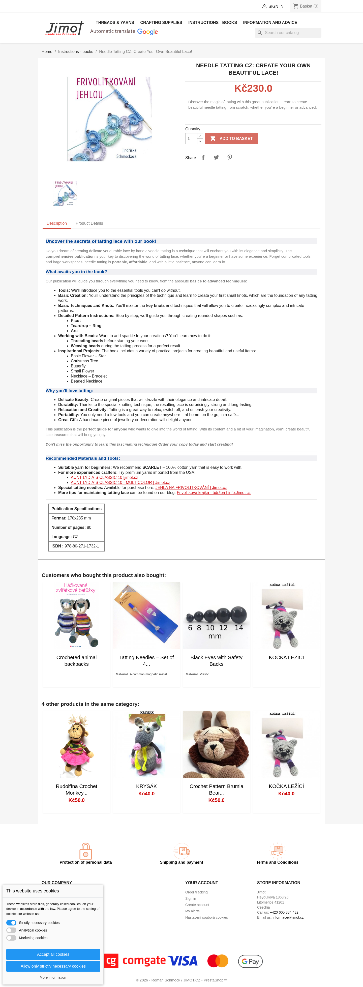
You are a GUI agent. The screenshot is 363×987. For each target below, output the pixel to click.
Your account (201, 883)
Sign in (190, 898)
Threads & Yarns (115, 22)
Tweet (216, 157)
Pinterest (230, 157)
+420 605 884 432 (284, 912)
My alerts (192, 911)
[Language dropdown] (194, 7)
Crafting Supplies (161, 22)
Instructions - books (212, 22)
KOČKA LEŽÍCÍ (286, 657)
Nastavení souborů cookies (206, 917)
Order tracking (196, 892)
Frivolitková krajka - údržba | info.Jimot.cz (214, 492)
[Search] (288, 33)
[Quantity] (191, 138)
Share (203, 157)
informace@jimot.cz (288, 917)
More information (53, 977)
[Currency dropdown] (239, 7)
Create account (197, 905)
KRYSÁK (146, 786)
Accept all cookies (53, 954)
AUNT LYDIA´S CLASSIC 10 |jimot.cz (104, 477)
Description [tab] (57, 223)
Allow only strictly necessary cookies (53, 966)
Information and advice (270, 22)
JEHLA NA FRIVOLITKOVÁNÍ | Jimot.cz (191, 487)
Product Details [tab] (89, 223)
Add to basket (231, 138)
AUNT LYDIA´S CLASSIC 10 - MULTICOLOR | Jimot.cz (120, 482)
